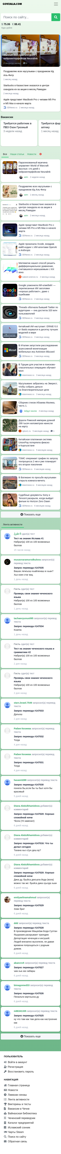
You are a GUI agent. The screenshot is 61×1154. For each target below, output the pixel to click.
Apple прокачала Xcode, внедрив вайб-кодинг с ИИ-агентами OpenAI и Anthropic (38, 247)
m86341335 (20, 1011)
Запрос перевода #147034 (29, 626)
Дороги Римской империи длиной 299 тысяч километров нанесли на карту (37, 423)
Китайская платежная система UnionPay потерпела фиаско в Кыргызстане (35, 442)
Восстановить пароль (19, 1071)
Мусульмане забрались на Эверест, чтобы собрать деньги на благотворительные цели (38, 386)
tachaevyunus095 (24, 618)
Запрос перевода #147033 (29, 710)
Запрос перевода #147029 (29, 905)
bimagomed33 (22, 985)
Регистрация (13, 1067)
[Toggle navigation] (56, 4)
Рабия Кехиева (23, 728)
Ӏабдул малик (30, 411)
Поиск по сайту (15, 1136)
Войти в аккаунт (15, 1062)
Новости (11, 1090)
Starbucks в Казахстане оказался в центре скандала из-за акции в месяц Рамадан (37, 207)
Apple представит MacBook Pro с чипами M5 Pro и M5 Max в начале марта (37, 228)
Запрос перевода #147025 (29, 1015)
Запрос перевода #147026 (29, 993)
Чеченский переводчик (19, 1118)
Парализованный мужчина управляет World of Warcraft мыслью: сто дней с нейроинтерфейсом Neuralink (30, 55)
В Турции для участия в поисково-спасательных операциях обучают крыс (37, 367)
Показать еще (30, 514)
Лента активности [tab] (12, 524)
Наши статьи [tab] (17, 154)
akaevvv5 (19, 963)
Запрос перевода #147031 (29, 762)
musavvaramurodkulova (27, 559)
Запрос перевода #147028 (29, 927)
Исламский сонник (17, 1127)
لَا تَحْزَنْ (17, 534)
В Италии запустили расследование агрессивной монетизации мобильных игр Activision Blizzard (38, 348)
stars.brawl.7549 (23, 702)
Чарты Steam (14, 1132)
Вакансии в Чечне (16, 1108)
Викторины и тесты (17, 1104)
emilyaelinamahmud (25, 897)
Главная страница (17, 1085)
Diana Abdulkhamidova (27, 806)
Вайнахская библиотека (20, 1113)
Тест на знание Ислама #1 (29, 538)
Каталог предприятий (19, 1122)
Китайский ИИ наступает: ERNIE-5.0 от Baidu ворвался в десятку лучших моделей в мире (38, 329)
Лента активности (16, 1099)
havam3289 (20, 780)
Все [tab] (5, 154)
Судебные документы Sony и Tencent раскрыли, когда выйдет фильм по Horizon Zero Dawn (36, 498)
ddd (16, 923)
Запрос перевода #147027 (29, 967)
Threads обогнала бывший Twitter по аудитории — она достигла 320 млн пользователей (38, 310)
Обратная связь (15, 1141)
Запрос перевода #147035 (29, 567)
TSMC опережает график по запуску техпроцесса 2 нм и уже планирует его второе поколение (38, 461)
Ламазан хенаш (15, 1094)
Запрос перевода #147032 (29, 736)
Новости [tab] (31, 154)
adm (26, 177)
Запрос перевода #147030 (29, 784)
